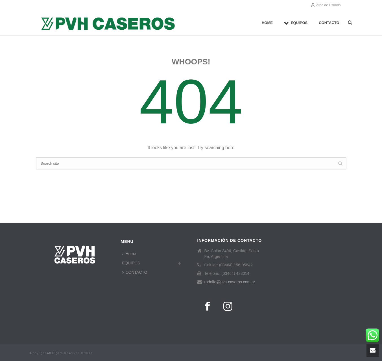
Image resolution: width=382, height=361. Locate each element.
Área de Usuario (326, 5)
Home (267, 23)
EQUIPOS (295, 23)
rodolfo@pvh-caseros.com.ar (229, 282)
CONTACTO (329, 23)
